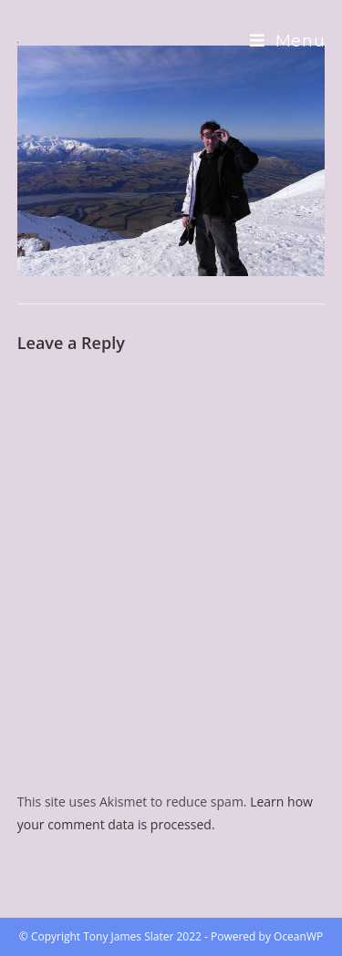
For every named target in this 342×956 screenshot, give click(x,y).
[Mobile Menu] (288, 41)
